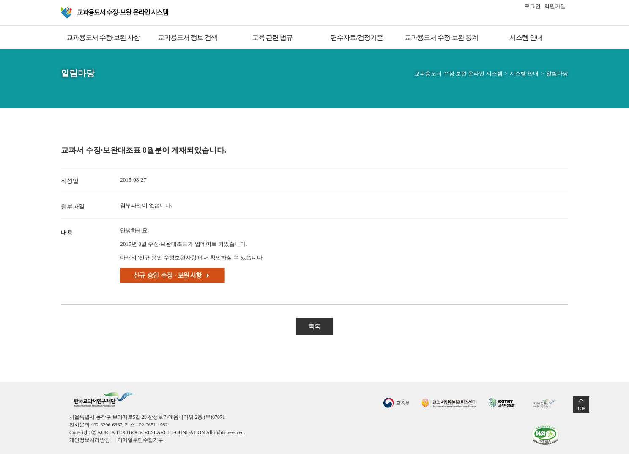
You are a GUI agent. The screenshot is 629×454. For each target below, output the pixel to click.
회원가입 (555, 6)
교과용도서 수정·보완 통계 (441, 37)
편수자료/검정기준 (357, 37)
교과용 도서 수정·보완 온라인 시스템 (115, 12)
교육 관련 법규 (272, 37)
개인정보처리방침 (89, 440)
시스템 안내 (525, 37)
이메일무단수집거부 (140, 440)
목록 (314, 326)
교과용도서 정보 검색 (187, 37)
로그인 (532, 6)
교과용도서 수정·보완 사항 (103, 37)
